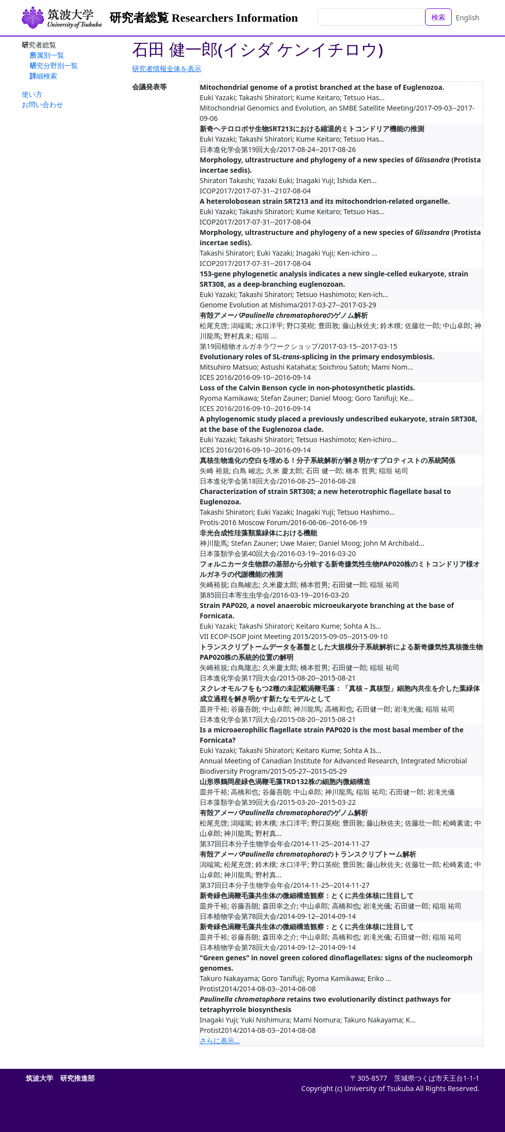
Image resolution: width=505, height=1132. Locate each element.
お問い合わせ (42, 104)
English (467, 17)
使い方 (32, 94)
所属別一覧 (47, 55)
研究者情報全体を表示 (166, 68)
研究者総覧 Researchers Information (203, 17)
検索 (438, 17)
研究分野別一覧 (54, 65)
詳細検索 (43, 75)
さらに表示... (220, 1040)
